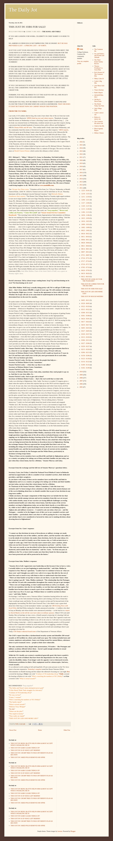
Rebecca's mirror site (97, 118)
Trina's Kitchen (99, 90)
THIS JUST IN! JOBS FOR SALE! (92, 289)
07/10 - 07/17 (85, 264)
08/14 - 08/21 (85, 249)
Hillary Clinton (99, 133)
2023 (81, 151)
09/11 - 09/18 (85, 237)
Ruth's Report (98, 92)
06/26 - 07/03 (85, 270)
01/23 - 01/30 (85, 358)
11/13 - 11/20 (85, 209)
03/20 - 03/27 (85, 334)
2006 (81, 384)
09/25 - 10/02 (85, 230)
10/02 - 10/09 (85, 227)
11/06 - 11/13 (85, 212)
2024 (81, 148)
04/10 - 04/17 (85, 325)
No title (11, 709)
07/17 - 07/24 (85, 261)
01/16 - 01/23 (85, 362)
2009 (81, 375)
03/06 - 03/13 (85, 340)
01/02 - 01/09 (85, 368)
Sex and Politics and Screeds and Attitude (99, 55)
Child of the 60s (99, 126)
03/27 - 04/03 (85, 331)
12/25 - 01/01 (85, 190)
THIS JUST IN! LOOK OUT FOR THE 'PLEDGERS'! (91, 280)
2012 (81, 185)
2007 (81, 381)
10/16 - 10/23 (85, 221)
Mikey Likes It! (99, 78)
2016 (81, 172)
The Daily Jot (23, 10)
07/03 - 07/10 (85, 267)
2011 (81, 188)
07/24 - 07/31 (85, 258)
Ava (68, 671)
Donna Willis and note (23, 127)
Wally (61, 674)
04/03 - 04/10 (85, 328)
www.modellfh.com (47, 185)
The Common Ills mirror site (98, 122)
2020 (81, 160)
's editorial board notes (24, 631)
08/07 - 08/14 (85, 252)
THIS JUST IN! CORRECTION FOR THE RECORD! (92, 285)
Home (40, 730)
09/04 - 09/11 (85, 240)
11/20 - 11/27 (85, 206)
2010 (81, 371)
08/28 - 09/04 (85, 243)
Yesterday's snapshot (35, 669)
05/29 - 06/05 (85, 303)
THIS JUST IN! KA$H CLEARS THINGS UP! (25, 748)
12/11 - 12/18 (85, 197)
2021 (81, 157)
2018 (81, 166)
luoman (60, 831)
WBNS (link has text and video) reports (40, 118)
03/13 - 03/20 (85, 337)
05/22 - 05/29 (85, 306)
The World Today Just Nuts (99, 105)
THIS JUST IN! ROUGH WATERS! (92, 296)
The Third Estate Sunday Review (98, 61)
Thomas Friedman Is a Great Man (98, 68)
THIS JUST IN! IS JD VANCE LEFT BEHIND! (25, 750)
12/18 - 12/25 (85, 194)
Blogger (73, 831)
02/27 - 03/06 (85, 343)
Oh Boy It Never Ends (97, 100)
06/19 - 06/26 (85, 273)
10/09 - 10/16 (85, 224)
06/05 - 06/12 (85, 300)
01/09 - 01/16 (85, 365)
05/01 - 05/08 (85, 316)
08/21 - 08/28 (85, 246)
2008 (81, 378)
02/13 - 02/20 (85, 349)
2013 (81, 182)
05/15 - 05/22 (85, 309)
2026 (81, 142)
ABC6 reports (63, 130)
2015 (81, 175)
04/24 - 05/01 (85, 319)
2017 (81, 169)
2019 (81, 163)
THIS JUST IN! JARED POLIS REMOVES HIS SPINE (28, 757)
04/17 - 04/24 (85, 322)
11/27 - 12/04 (85, 203)
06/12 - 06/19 (85, 276)
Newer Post (12, 730)
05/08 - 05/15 (85, 312)
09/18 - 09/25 (85, 233)
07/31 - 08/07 (85, 255)
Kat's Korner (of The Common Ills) (99, 74)
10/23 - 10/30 (85, 218)
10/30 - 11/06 (85, 215)
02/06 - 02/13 (85, 352)
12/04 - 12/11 (85, 200)
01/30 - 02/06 (85, 355)
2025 (81, 145)
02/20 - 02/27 (85, 346)
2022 (81, 154)
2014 (81, 179)
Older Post (67, 730)
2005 (81, 387)
